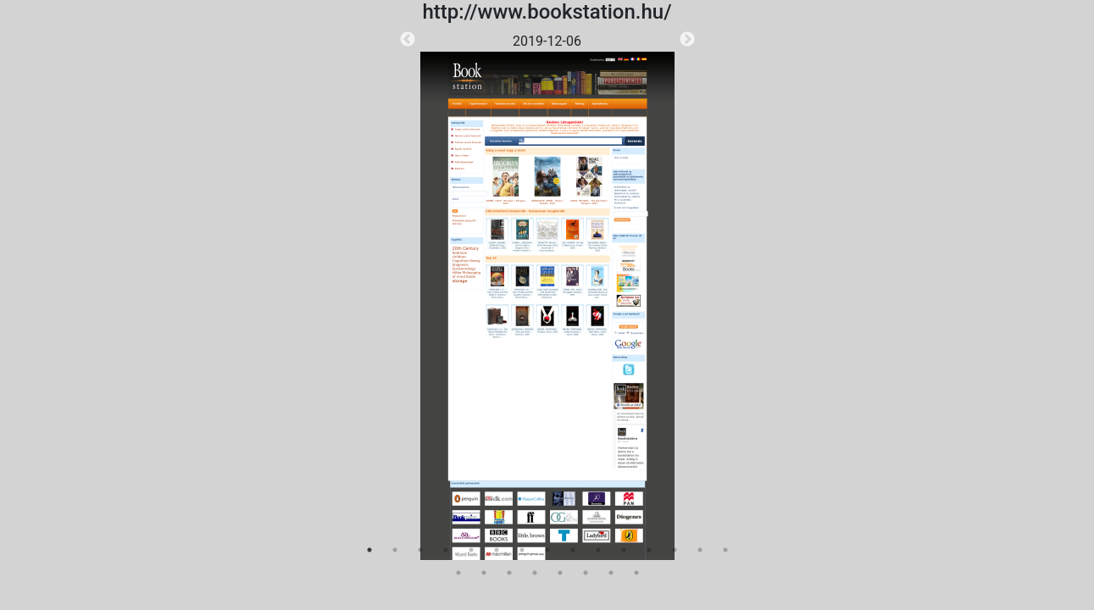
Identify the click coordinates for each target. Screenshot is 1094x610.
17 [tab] (483, 572)
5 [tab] (471, 549)
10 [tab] (598, 549)
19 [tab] (534, 572)
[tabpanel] (547, 295)
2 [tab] (394, 549)
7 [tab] (522, 549)
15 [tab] (725, 549)
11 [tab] (623, 549)
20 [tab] (560, 572)
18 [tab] (509, 572)
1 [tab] (369, 549)
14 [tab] (699, 549)
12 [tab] (649, 549)
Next (687, 39)
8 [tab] (547, 549)
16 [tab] (458, 572)
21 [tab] (585, 572)
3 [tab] (420, 549)
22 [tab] (611, 572)
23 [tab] (636, 572)
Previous (407, 39)
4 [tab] (445, 549)
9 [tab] (572, 549)
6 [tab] (496, 549)
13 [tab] (674, 549)
